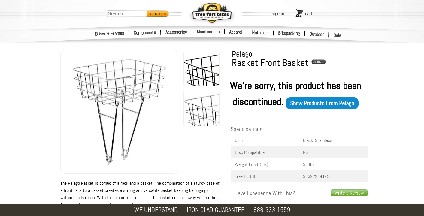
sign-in (278, 13)
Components (145, 32)
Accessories (176, 31)
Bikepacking (289, 33)
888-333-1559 (271, 210)
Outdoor (316, 34)
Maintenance (208, 31)
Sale (337, 35)
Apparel (235, 32)
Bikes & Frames (109, 33)
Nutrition (260, 32)
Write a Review (349, 193)
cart (309, 13)
